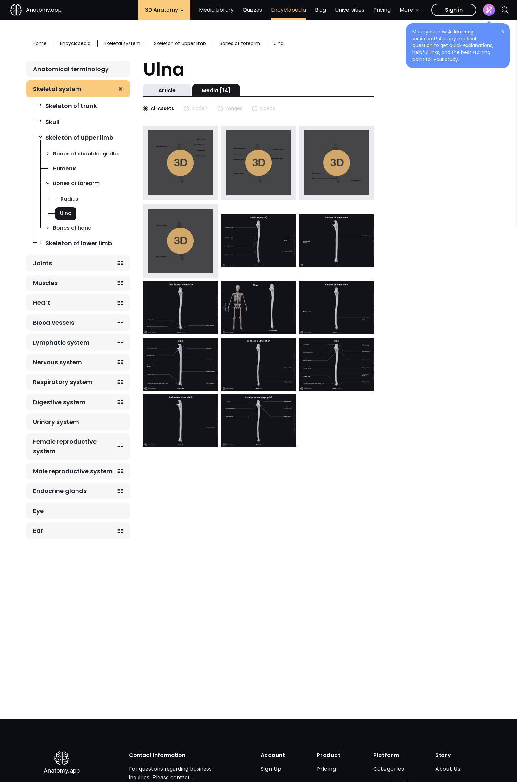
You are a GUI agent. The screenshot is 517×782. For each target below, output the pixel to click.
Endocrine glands (60, 491)
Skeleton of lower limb (79, 243)
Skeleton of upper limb (79, 137)
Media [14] (216, 90)
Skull (53, 122)
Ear (38, 530)
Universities (349, 10)
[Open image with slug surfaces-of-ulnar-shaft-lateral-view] (180, 420)
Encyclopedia (288, 10)
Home (39, 43)
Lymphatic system (61, 342)
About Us (448, 769)
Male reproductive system (73, 471)
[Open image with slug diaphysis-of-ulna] (258, 240)
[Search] (505, 10)
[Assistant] (489, 10)
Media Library (216, 10)
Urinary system (56, 422)
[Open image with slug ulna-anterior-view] (336, 363)
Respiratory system (62, 382)
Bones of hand (72, 228)
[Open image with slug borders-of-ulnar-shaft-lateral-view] (336, 240)
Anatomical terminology (71, 69)
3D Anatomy (164, 10)
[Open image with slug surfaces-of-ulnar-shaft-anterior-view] (258, 363)
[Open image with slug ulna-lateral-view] (180, 363)
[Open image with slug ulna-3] (258, 307)
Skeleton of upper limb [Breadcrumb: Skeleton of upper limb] (180, 43)
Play (180, 163)
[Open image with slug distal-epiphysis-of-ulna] (180, 307)
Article (167, 90)
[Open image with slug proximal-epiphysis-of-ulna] (258, 420)
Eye (38, 511)
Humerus (65, 168)
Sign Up (271, 769)
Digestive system (59, 402)
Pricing (382, 10)
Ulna (66, 213)
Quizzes (252, 10)
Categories (389, 769)
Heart (41, 302)
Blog (320, 10)
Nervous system (57, 362)
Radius (69, 198)
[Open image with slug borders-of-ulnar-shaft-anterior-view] (336, 307)
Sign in (454, 10)
